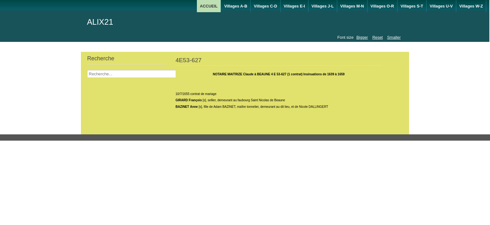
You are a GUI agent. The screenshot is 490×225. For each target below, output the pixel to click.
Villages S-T (412, 6)
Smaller (394, 37)
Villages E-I (294, 6)
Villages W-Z (471, 6)
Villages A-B (235, 6)
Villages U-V (441, 6)
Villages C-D (265, 6)
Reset (377, 37)
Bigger (362, 37)
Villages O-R (382, 6)
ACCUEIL (209, 6)
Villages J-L (323, 6)
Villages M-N (352, 6)
